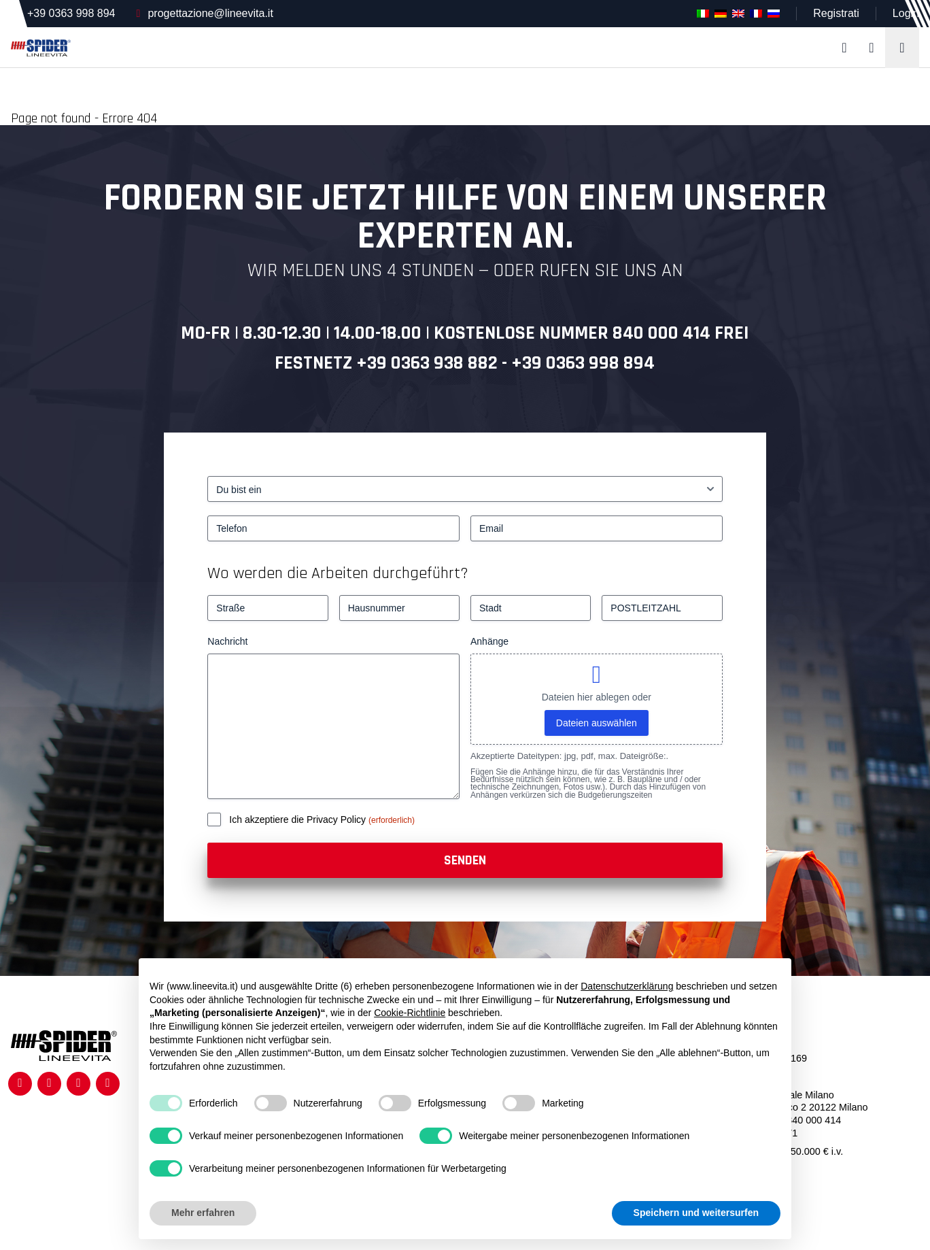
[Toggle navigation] (902, 47)
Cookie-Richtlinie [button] (409, 1012)
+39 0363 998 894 (71, 13)
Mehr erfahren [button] (203, 1212)
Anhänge (489, 641)
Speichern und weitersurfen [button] (696, 1212)
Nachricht (227, 641)
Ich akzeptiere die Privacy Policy (298, 819)
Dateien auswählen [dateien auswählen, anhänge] (596, 722)
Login (906, 13)
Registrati (836, 13)
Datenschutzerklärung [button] (627, 986)
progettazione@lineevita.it (210, 13)
